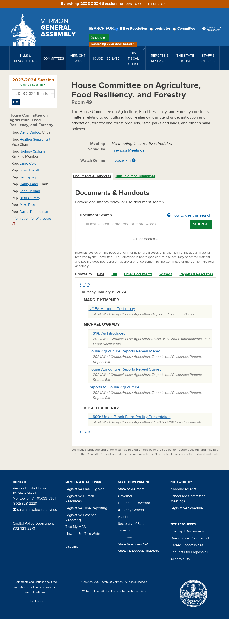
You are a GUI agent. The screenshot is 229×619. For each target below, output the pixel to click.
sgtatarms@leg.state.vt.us (35, 509)
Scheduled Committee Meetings (188, 498)
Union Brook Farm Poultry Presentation (130, 416)
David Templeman (34, 211)
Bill (114, 274)
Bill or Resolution (132, 28)
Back (85, 284)
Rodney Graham (32, 151)
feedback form (48, 587)
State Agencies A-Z (133, 544)
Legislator (160, 28)
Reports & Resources (196, 274)
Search (99, 38)
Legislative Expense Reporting (80, 517)
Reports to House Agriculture (114, 387)
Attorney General (131, 510)
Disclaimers (195, 531)
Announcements (183, 489)
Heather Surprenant (35, 139)
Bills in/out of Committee (135, 176)
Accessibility (180, 559)
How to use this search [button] (189, 215)
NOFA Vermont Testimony (112, 308)
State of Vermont (131, 489)
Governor (125, 496)
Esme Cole (28, 163)
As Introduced (107, 333)
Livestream (121, 160)
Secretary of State (132, 523)
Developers (36, 601)
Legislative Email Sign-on (84, 489)
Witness (165, 274)
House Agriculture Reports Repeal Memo (124, 351)
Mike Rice (27, 204)
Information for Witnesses (31, 220)
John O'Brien (30, 191)
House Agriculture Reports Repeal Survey (125, 369)
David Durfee (30, 132)
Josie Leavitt (29, 170)
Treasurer (125, 530)
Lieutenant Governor (134, 503)
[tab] (92, 176)
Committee (184, 28)
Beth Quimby (30, 198)
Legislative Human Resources (79, 498)
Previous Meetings (128, 150)
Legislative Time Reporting (86, 508)
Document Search (146, 215)
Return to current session (143, 4)
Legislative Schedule (186, 508)
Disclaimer (72, 547)
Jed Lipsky (28, 177)
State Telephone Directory (138, 551)
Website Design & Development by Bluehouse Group (114, 591)
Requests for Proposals (188, 552)
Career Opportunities (186, 545)
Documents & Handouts (92, 176)
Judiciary (125, 537)
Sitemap (176, 531)
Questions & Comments (188, 538)
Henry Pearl (29, 184)
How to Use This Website (84, 533)
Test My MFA (75, 527)
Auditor (123, 517)
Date (100, 274)
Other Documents (138, 274)
